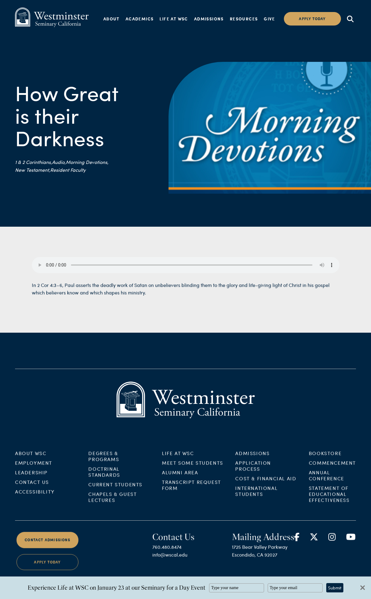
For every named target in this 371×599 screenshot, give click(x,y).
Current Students (115, 489)
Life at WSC (174, 19)
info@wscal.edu (169, 559)
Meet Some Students (192, 467)
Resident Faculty (68, 170)
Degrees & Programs (103, 461)
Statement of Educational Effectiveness (329, 499)
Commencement (332, 467)
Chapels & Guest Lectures (112, 502)
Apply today (312, 18)
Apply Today (47, 566)
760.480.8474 (166, 552)
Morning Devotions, (87, 162)
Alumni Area (180, 477)
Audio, (59, 162)
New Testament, (32, 170)
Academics (140, 19)
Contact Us (32, 487)
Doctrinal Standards (104, 476)
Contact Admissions (47, 544)
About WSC (30, 458)
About (111, 19)
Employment (33, 467)
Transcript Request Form (191, 490)
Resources (244, 19)
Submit (335, 588)
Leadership (31, 477)
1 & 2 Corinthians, (33, 162)
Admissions (209, 19)
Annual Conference (326, 480)
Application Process (253, 470)
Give (269, 19)
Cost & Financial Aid (265, 483)
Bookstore (325, 458)
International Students (256, 496)
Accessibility (35, 496)
